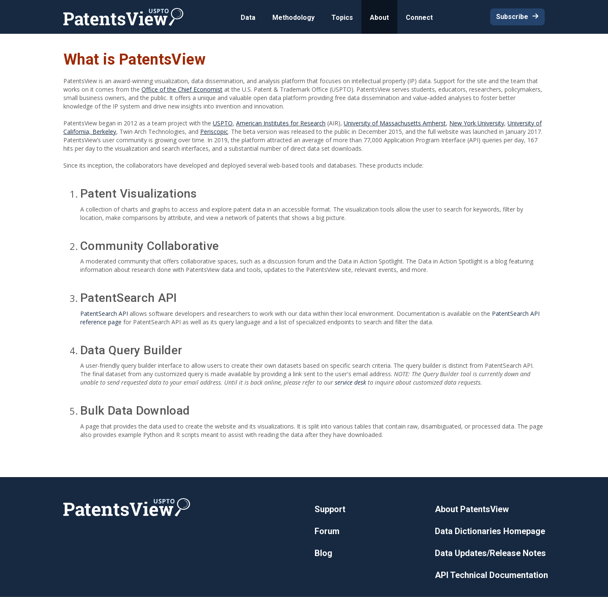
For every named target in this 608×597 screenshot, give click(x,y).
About (379, 18)
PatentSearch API (128, 298)
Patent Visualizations (138, 194)
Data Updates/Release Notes (490, 553)
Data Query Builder (131, 350)
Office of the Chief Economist (182, 89)
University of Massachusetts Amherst (395, 123)
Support (330, 509)
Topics (342, 18)
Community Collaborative (149, 246)
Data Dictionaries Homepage (490, 531)
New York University (476, 123)
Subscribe (512, 17)
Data (248, 18)
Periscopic (214, 132)
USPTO (223, 123)
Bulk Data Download (135, 411)
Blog (323, 553)
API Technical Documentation (491, 575)
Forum (327, 531)
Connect (419, 18)
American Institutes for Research (281, 123)
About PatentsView (472, 509)
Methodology (293, 18)
